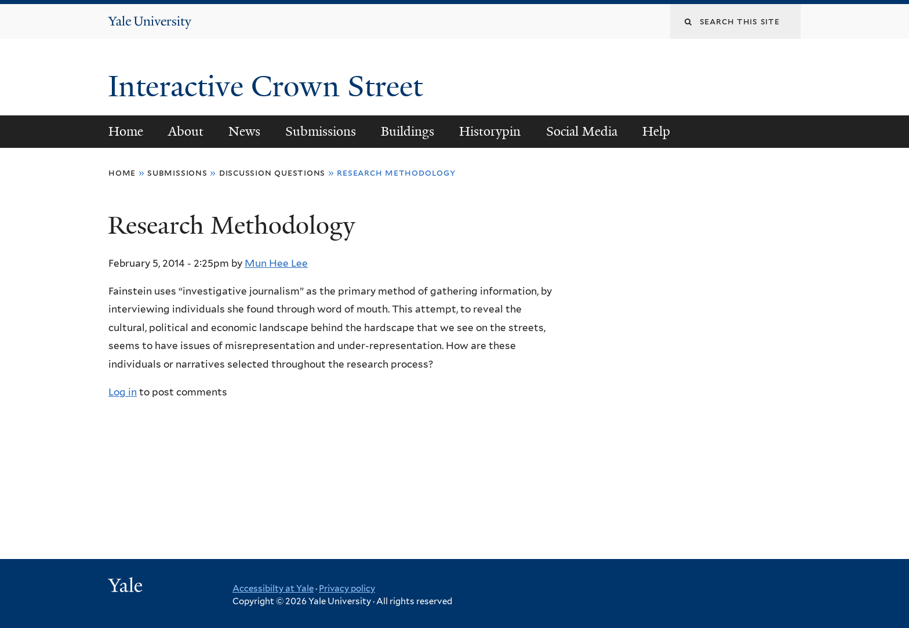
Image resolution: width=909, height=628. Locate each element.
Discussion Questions (272, 172)
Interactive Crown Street (269, 86)
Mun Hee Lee (276, 263)
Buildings (407, 131)
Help (656, 131)
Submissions (320, 131)
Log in (122, 392)
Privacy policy (347, 588)
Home (125, 131)
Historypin (490, 131)
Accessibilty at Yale (273, 588)
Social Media (581, 131)
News (244, 131)
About (185, 131)
